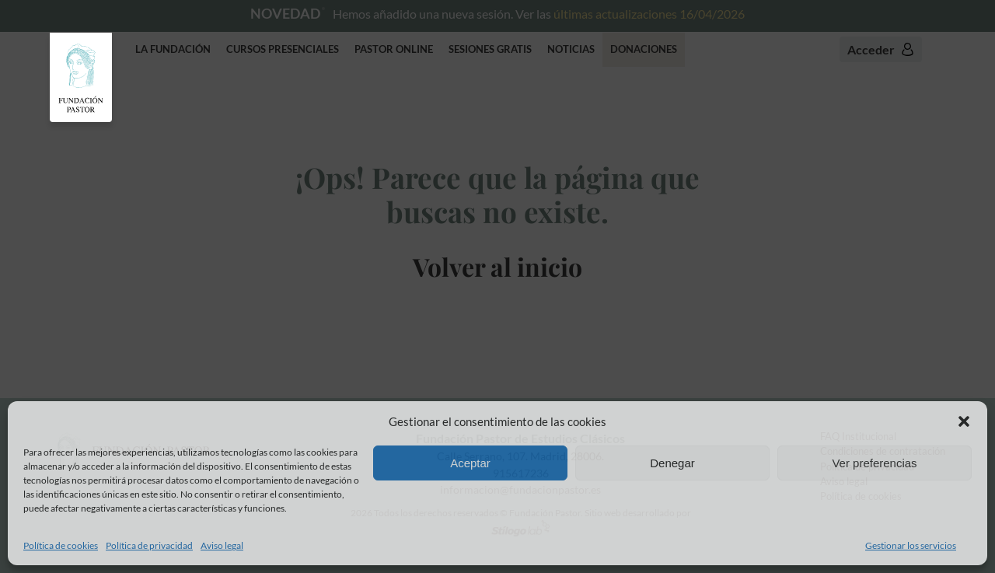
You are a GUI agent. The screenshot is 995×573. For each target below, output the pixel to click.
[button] (964, 421)
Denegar (672, 463)
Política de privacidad (149, 545)
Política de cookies (60, 545)
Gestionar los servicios (910, 545)
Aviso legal (222, 545)
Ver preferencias (874, 463)
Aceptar (470, 463)
